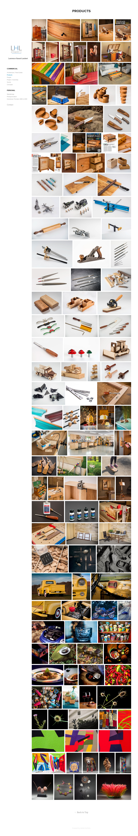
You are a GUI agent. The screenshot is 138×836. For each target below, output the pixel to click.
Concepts (10, 84)
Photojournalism (12, 96)
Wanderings (10, 94)
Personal (11, 90)
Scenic (9, 82)
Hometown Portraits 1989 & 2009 (17, 99)
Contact (10, 105)
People (9, 77)
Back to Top (81, 812)
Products (9, 75)
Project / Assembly (12, 80)
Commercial (12, 69)
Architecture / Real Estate (14, 72)
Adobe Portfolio (85, 828)
